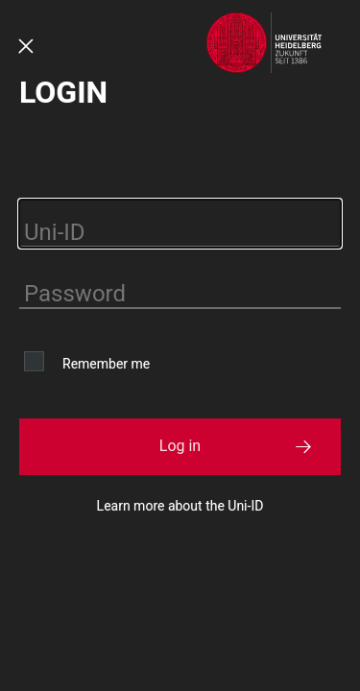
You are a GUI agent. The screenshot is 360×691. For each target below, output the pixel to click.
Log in (180, 446)
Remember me (106, 363)
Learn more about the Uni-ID (180, 505)
